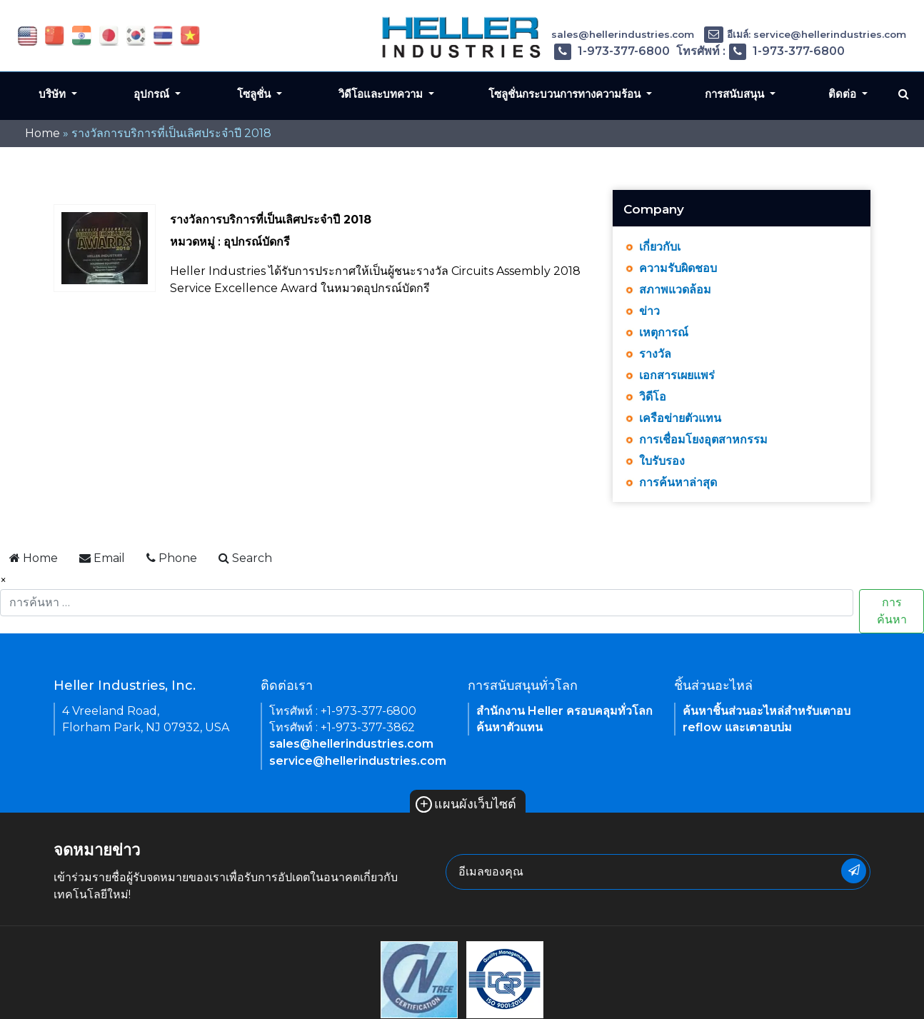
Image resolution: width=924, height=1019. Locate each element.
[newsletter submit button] (853, 870)
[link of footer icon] (419, 978)
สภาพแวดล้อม (675, 289)
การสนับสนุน (736, 94)
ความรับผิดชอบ (678, 268)
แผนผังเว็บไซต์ (466, 804)
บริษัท (54, 94)
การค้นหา (892, 611)
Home (42, 133)
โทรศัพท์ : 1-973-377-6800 (584, 51)
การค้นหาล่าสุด (678, 482)
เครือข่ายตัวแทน (680, 418)
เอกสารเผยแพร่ (677, 375)
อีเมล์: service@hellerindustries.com (805, 34)
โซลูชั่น (255, 94)
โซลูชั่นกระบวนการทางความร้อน (565, 94)
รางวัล (655, 354)
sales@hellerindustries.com (351, 744)
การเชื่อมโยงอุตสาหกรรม (703, 439)
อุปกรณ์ (153, 94)
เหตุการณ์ (663, 332)
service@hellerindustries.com (357, 761)
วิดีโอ (652, 396)
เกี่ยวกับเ (660, 247)
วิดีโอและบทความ (382, 94)
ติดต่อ (843, 94)
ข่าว (649, 311)
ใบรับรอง (662, 461)
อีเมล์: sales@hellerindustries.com (598, 34)
